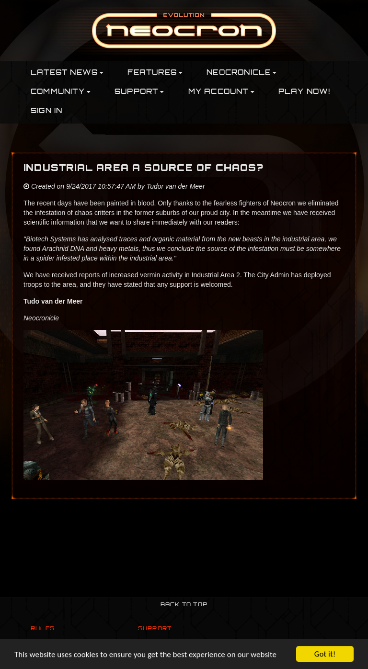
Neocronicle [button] (241, 73)
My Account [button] (221, 92)
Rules (43, 629)
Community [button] (61, 92)
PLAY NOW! (304, 92)
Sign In (46, 111)
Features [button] (155, 73)
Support (155, 629)
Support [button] (139, 92)
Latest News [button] (67, 73)
